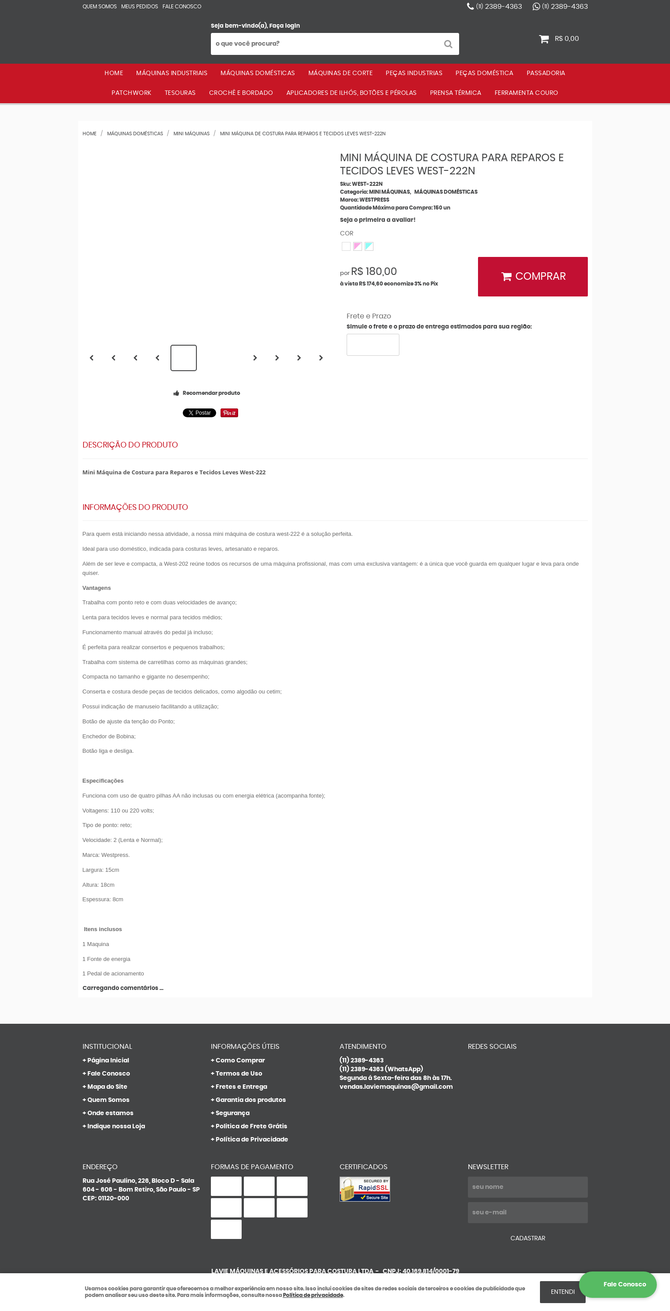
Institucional (107, 1046)
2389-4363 (499, 6)
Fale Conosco (182, 6)
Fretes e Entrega (241, 1087)
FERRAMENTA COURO (526, 93)
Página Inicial (108, 1061)
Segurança (233, 1113)
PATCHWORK (132, 93)
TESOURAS (180, 93)
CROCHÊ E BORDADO (241, 93)
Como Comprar (240, 1061)
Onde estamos (110, 1113)
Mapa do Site (107, 1087)
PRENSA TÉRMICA (456, 93)
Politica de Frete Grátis (251, 1126)
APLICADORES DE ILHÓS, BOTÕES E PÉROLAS (351, 93)
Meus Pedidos (139, 6)
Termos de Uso (239, 1074)
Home (114, 73)
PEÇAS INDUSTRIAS (414, 73)
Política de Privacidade (252, 1140)
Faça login (284, 26)
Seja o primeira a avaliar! (378, 220)
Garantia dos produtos (251, 1100)
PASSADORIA (546, 73)
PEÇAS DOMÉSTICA (485, 73)
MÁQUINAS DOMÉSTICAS (258, 73)
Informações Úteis (245, 1046)
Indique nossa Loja (116, 1126)
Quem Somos (100, 6)
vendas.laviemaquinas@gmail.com (396, 1087)
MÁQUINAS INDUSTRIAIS (171, 73)
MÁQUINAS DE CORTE (340, 73)
